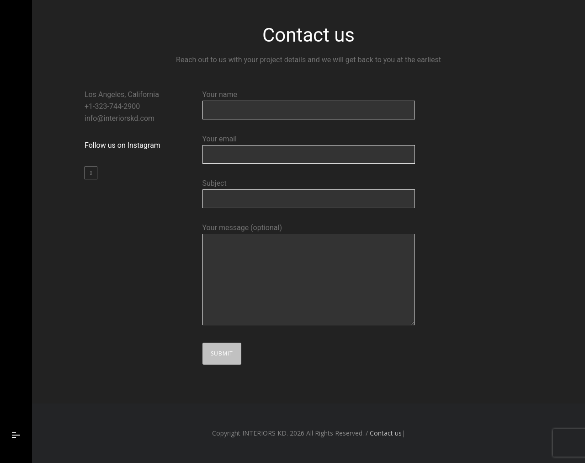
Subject (308, 193)
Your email (308, 149)
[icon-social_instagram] (91, 173)
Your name (308, 104)
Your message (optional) (308, 276)
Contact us (386, 433)
